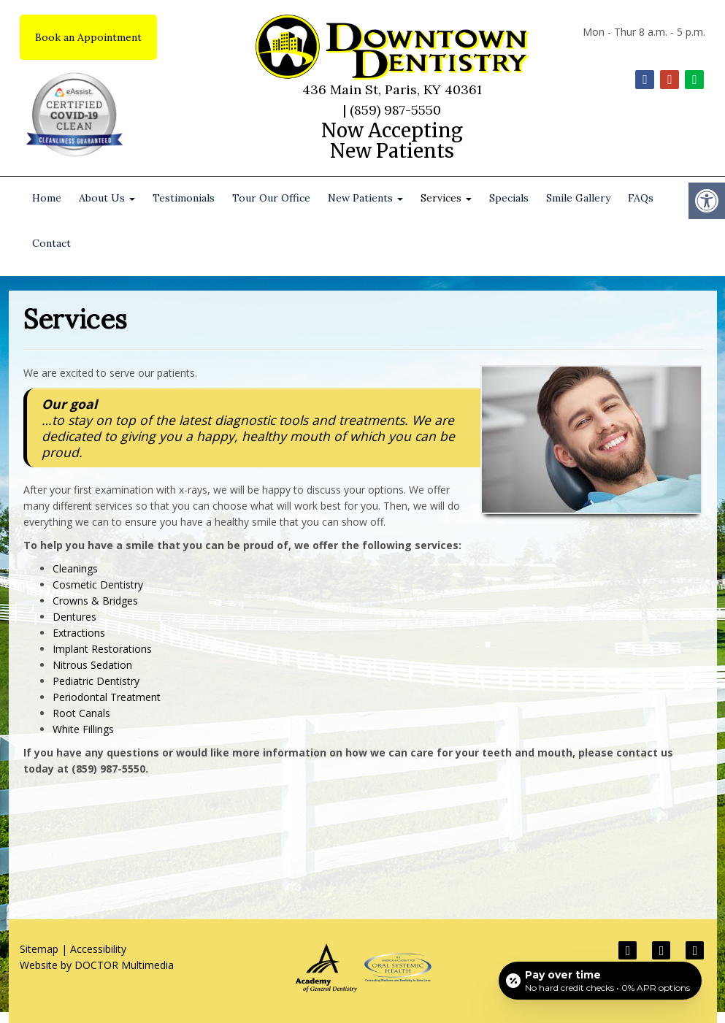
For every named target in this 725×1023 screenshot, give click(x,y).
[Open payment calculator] (600, 981)
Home (46, 197)
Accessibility (98, 949)
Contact (51, 243)
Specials (509, 197)
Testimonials (184, 197)
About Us (107, 197)
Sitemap (39, 949)
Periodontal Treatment (107, 697)
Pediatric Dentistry (96, 681)
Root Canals (81, 713)
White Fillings (83, 729)
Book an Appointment (88, 37)
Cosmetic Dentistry (98, 584)
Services (446, 197)
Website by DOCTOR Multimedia (97, 965)
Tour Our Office (271, 197)
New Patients (365, 197)
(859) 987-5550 (395, 109)
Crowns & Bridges (95, 601)
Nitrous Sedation (92, 665)
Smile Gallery (578, 197)
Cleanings (75, 568)
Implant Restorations (102, 649)
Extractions (79, 633)
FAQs (640, 197)
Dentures (74, 617)
